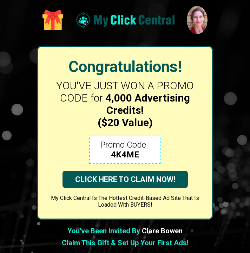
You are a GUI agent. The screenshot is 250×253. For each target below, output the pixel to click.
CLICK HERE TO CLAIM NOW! (125, 179)
